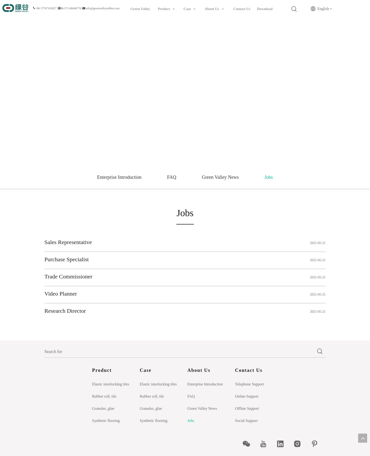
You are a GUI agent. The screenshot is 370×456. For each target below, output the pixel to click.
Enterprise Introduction (119, 177)
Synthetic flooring (106, 421)
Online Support (246, 396)
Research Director (65, 311)
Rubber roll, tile (104, 396)
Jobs (268, 177)
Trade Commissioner (68, 276)
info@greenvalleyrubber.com (103, 8)
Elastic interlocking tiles (110, 384)
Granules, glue (103, 408)
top (362, 438)
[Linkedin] (282, 444)
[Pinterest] (316, 444)
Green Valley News (220, 177)
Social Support (246, 421)
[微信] (248, 444)
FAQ (171, 177)
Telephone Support (249, 384)
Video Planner (61, 294)
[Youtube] (265, 444)
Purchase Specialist (67, 259)
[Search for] (179, 351)
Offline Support (247, 408)
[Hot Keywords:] (294, 9)
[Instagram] (299, 444)
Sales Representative (68, 242)
